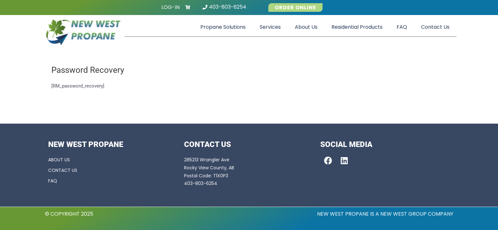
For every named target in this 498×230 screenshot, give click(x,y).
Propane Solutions (223, 27)
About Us (306, 27)
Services (270, 27)
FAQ (402, 27)
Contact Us (435, 27)
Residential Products (357, 27)
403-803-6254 (227, 7)
